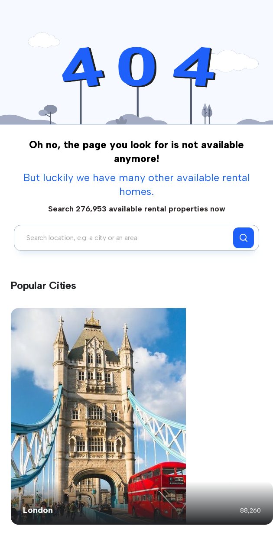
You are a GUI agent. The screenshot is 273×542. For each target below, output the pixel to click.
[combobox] (126, 237)
